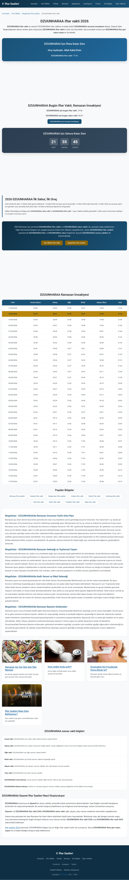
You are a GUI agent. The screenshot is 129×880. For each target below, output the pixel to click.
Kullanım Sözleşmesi (71, 870)
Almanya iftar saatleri (17, 496)
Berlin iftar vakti (54, 502)
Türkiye (55, 4)
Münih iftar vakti (94, 496)
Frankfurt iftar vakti (73, 502)
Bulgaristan (76, 4)
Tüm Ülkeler (45, 4)
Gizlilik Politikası (56, 870)
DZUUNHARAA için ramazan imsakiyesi (64, 121)
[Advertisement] (64, 83)
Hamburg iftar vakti (113, 496)
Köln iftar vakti (38, 502)
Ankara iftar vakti (77, 496)
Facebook (56, 864)
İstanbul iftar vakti (36, 496)
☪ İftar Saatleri (10, 3)
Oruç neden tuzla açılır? (60, 666)
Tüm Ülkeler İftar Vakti (52, 243)
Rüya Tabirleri (120, 4)
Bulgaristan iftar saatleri (57, 496)
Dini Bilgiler (108, 4)
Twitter (73, 864)
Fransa (97, 4)
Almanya (65, 4)
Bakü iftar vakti (90, 502)
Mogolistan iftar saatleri (76, 243)
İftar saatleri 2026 (12, 827)
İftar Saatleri (64, 874)
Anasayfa (34, 4)
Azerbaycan (88, 4)
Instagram (65, 864)
